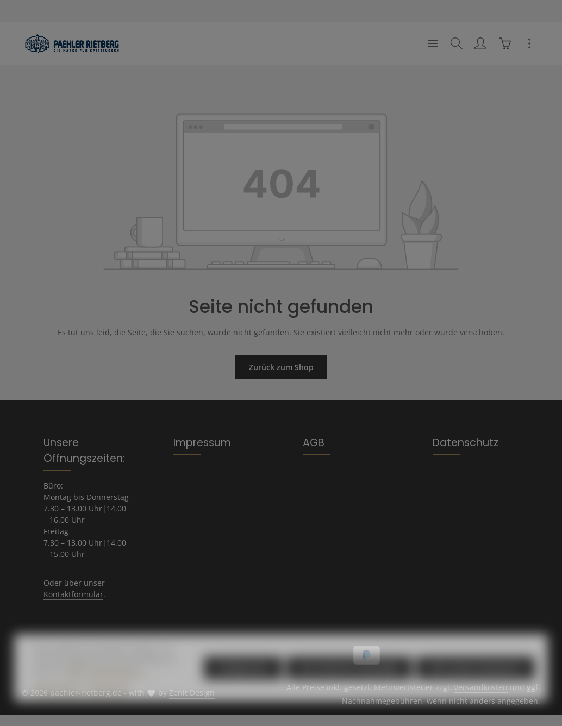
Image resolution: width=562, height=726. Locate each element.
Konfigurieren (242, 684)
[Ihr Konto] (480, 43)
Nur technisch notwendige (349, 684)
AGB (313, 442)
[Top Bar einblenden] (529, 43)
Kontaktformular (73, 594)
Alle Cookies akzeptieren (475, 684)
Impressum (202, 442)
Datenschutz (465, 442)
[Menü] (433, 43)
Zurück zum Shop (281, 367)
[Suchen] (456, 43)
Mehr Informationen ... (106, 688)
